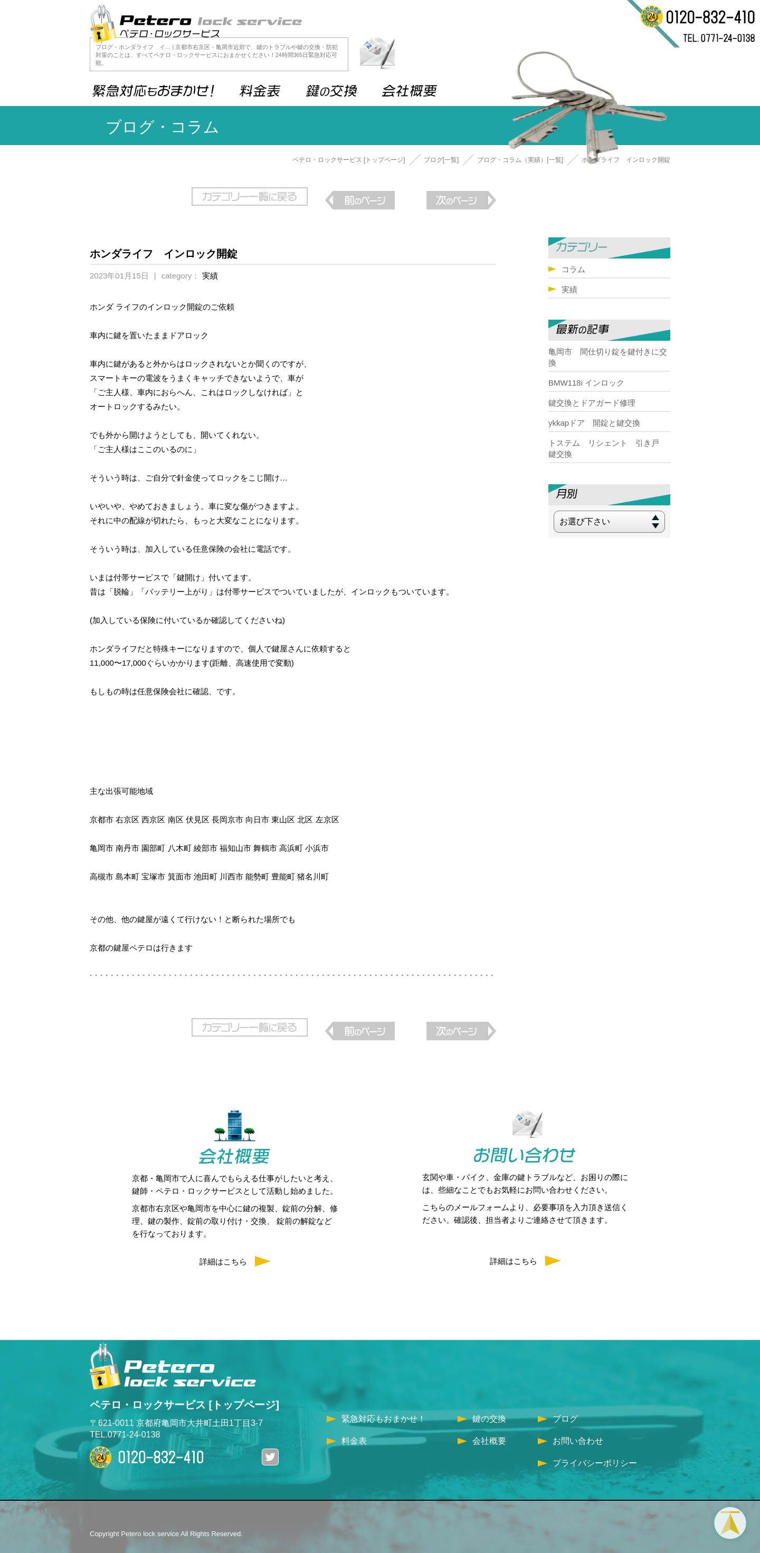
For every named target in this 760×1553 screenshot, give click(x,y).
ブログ (565, 1402)
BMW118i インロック (586, 382)
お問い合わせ (578, 1425)
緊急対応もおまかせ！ (383, 1402)
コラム (573, 269)
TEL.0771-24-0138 (125, 1418)
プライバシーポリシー (595, 1447)
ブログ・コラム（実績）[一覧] (520, 160)
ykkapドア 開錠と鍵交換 (594, 422)
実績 (210, 267)
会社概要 (489, 1425)
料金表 (354, 1425)
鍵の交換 (489, 1402)
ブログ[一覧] (441, 160)
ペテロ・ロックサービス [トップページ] (348, 160)
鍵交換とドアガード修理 (591, 402)
